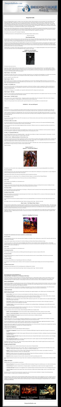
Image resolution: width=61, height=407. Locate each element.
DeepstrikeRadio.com (13, 3)
